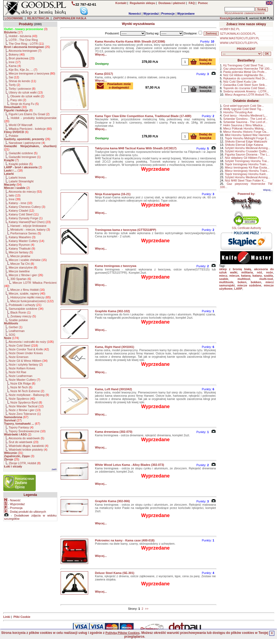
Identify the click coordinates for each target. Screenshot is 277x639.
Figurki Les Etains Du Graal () (29, 114)
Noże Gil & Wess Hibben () (28, 360)
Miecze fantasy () (21, 252)
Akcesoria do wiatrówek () (26, 438)
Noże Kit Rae (17, 372)
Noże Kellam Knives (22, 368)
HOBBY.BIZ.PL (230, 29)
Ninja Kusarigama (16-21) (112, 194)
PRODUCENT (246, 48)
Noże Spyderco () (22, 398)
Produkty (26, 24)
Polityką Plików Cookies (122, 632)
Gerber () (15, 327)
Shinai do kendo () (22, 81)
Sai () (14, 77)
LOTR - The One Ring (23, 39)
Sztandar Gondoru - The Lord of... (245, 118)
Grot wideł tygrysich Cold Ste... (243, 105)
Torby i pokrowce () (22, 88)
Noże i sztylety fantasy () (26, 364)
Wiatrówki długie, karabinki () (28, 445)
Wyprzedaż (151, 13)
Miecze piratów (20, 256)
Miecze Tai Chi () (22, 263)
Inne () (15, 62)
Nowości (135, 13)
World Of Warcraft (20, 125)
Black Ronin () (20, 312)
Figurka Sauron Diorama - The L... (247, 154)
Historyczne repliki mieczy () (30, 297)
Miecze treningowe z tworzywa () (32, 73)
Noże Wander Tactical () (26, 406)
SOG (12, 334)
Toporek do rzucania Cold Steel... (245, 88)
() (26, 29)
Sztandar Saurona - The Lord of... (245, 122)
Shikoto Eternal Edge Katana (244, 144)
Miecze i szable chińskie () (28, 260)
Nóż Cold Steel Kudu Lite (239, 81)
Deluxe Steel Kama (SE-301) (114, 573)
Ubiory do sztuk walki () (26, 92)
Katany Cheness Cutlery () (27, 206)
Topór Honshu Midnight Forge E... (247, 138)
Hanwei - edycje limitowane (28, 225)
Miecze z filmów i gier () (26, 275)
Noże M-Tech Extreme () (27, 391)
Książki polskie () (21, 164)
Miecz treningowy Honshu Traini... (247, 170)
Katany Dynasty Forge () (25, 218)
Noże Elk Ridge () (22, 383)
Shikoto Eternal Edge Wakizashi (246, 141)
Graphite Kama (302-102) (112, 311)
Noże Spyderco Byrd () (26, 402)
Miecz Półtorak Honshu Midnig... (244, 128)
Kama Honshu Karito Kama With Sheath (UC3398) (130, 41)
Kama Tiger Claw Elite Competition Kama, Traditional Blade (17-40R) (143, 116)
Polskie (13, 135)
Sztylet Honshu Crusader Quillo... (247, 151)
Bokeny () (17, 54)
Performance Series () (25, 233)
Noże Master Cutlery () (24, 379)
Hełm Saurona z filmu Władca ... (244, 125)
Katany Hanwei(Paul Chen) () (30, 222)
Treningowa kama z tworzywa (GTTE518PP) (125, 229)
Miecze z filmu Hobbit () (27, 289)
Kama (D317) (104, 73)
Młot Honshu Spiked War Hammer (247, 135)
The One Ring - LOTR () (26, 43)
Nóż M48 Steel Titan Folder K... (245, 180)
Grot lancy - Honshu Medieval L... (245, 115)
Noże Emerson (18, 357)
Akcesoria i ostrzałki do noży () (31, 341)
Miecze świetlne (19, 271)
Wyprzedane (186, 13)
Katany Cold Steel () (24, 214)
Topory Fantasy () (21, 427)
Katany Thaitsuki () (22, 248)
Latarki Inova (17, 177)
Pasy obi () (18, 100)
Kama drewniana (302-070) (113, 431)
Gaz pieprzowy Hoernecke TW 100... (247, 68)
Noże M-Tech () (21, 387)
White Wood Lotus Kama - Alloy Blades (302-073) (129, 464)
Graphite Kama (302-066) (112, 501)
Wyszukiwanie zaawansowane (245, 13)
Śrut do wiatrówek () (23, 442)
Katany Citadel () (21, 210)
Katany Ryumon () (21, 244)
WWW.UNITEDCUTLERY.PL (239, 42)
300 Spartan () (20, 278)
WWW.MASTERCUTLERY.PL (239, 38)
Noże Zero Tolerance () (25, 413)
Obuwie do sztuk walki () (27, 96)
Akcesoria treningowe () (25, 50)
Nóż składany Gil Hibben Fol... (245, 157)
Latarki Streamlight (21, 181)
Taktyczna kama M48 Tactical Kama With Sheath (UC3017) (136, 148)
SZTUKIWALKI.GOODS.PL (238, 33)
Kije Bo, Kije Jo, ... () (23, 69)
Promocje (168, 13)
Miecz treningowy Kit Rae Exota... (247, 167)
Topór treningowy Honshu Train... (246, 164)
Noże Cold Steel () (23, 345)
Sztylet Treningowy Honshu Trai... (247, 161)
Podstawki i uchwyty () (25, 304)
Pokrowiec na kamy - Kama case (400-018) (124, 540)
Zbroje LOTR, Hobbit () (25, 463)
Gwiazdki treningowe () (25, 157)
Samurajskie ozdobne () (26, 308)
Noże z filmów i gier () (25, 410)
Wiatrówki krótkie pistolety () (28, 449)
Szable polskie (18, 320)
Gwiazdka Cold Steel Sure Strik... (245, 84)
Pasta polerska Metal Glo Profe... (245, 71)
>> (147, 608)
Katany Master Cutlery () (26, 241)
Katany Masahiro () (22, 237)
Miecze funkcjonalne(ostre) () (32, 301)
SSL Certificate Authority (246, 227)
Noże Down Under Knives (26, 353)
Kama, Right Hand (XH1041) (114, 346)
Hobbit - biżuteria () (23, 36)
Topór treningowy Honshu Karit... (246, 174)
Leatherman (17, 331)
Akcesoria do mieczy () (25, 191)
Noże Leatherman (20, 375)
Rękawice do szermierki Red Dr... (245, 78)
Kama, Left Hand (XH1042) (113, 389)
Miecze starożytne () (23, 267)
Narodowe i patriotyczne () (27, 142)
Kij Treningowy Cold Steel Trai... (244, 65)
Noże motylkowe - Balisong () (29, 394)
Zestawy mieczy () (23, 316)
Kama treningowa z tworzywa (115, 265)
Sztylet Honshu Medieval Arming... (247, 148)
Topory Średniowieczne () (27, 431)
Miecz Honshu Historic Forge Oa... (246, 131)
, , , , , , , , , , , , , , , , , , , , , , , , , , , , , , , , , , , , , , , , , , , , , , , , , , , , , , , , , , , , (241, 54)
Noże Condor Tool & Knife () (29, 349)
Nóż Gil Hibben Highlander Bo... (244, 75)
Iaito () (14, 195)
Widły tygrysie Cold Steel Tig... (243, 109)
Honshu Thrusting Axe (237, 112)
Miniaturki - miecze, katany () (30, 229)
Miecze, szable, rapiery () (27, 293)
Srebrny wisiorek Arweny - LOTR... (246, 91)
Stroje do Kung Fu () (24, 103)
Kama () (15, 65)
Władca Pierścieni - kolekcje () (30, 128)
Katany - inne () (20, 203)
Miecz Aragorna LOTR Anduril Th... (248, 94)
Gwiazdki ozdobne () (23, 153)
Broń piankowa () (21, 58)
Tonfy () (14, 84)
